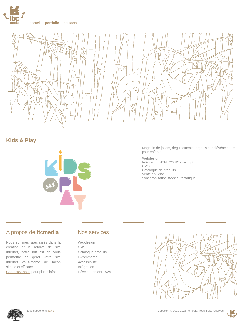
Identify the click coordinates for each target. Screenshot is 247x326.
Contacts (70, 23)
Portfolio (52, 23)
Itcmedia (14, 15)
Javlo (51, 310)
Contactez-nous (18, 272)
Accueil (35, 23)
